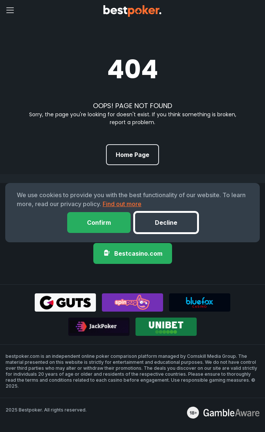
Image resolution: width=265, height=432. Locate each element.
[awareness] (231, 412)
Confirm (99, 222)
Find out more (122, 204)
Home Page (132, 154)
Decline (166, 222)
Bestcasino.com (132, 253)
